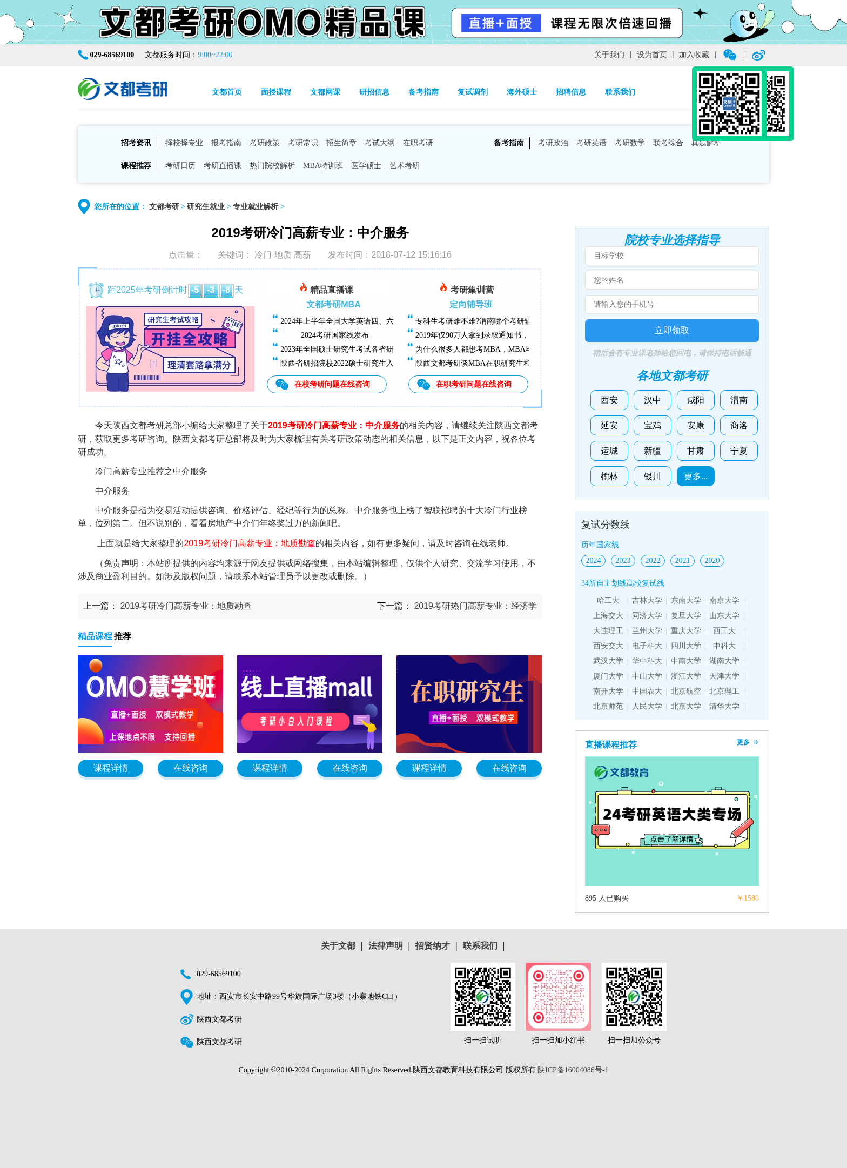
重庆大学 (686, 631)
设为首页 (652, 55)
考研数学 (630, 143)
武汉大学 (608, 661)
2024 (593, 560)
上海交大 (608, 616)
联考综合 (668, 143)
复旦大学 (686, 616)
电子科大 (647, 646)
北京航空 (686, 691)
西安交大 (608, 646)
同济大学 (647, 616)
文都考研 (164, 207)
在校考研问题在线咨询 (332, 384)
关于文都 (338, 945)
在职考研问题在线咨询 (474, 384)
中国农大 (647, 691)
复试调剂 (473, 92)
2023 (623, 560)
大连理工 (608, 631)
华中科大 (647, 661)
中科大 (724, 646)
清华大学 (724, 706)
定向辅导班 (471, 304)
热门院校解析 (272, 166)
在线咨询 (190, 768)
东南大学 (686, 600)
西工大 (724, 631)
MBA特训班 (323, 166)
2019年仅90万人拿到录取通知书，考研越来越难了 (498, 335)
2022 (653, 560)
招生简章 (341, 143)
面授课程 (276, 92)
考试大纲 (380, 143)
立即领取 (672, 330)
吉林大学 (647, 600)
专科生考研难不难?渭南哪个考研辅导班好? (486, 321)
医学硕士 (366, 166)
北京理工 (724, 691)
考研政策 (265, 143)
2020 (712, 560)
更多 (743, 742)
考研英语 (591, 143)
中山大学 (647, 676)
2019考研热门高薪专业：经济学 (475, 605)
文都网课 (325, 92)
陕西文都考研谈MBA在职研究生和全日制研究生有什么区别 (514, 363)
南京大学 (724, 600)
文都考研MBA (333, 304)
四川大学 (686, 646)
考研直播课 (222, 166)
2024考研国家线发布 (335, 335)
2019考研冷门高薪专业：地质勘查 (186, 605)
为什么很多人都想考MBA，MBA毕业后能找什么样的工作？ (515, 349)
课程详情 (110, 768)
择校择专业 (184, 143)
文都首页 (227, 92)
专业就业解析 (255, 207)
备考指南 (423, 92)
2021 (682, 560)
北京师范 (608, 706)
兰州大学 (647, 631)
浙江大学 (686, 676)
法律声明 (385, 945)
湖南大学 (724, 661)
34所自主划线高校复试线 (622, 583)
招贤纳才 (432, 945)
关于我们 (609, 55)
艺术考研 (404, 166)
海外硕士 (522, 92)
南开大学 (608, 691)
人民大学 (647, 706)
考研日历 (180, 166)
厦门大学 (608, 676)
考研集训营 (466, 288)
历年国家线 (600, 545)
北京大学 (686, 706)
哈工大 (608, 600)
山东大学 (724, 616)
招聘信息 (571, 92)
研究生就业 (206, 207)
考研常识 (303, 143)
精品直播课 (326, 288)
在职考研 (418, 143)
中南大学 (686, 661)
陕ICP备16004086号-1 (572, 1070)
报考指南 (226, 143)
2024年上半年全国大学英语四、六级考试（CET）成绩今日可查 (385, 321)
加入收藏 (694, 55)
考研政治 (553, 143)
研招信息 (374, 92)
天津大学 (724, 676)
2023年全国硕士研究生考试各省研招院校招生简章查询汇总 (378, 349)
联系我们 (620, 92)
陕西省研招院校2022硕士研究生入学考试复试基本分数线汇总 (382, 363)
